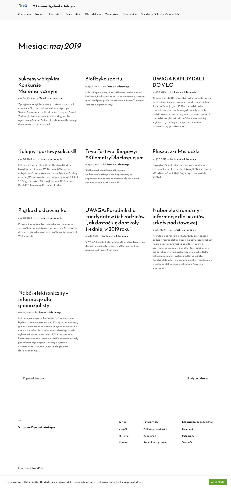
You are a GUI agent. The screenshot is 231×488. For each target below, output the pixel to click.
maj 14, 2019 (159, 230)
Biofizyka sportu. (104, 79)
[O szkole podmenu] (30, 14)
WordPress (38, 468)
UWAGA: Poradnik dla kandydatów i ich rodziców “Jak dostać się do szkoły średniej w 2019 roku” (115, 219)
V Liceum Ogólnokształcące (54, 6)
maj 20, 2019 (25, 159)
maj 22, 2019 (159, 92)
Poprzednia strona (32, 378)
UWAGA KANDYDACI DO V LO (178, 82)
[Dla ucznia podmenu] (80, 14)
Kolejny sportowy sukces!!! (47, 151)
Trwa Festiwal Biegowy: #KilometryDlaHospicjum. (115, 154)
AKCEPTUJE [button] (218, 482)
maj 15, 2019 (91, 236)
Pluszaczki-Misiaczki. (176, 151)
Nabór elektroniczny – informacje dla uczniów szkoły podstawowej (178, 216)
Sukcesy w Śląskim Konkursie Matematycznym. (38, 85)
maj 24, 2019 (25, 98)
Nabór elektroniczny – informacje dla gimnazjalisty (43, 299)
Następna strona (199, 378)
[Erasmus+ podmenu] (136, 14)
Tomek (43, 98)
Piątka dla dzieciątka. (42, 210)
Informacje (55, 98)
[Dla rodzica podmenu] (100, 14)
